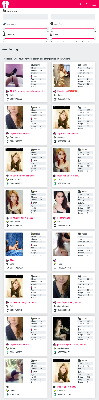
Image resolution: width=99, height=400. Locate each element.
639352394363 (64, 268)
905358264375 (16, 268)
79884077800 (16, 183)
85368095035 (64, 99)
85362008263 (16, 141)
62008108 (14, 394)
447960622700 (64, 394)
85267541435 (16, 310)
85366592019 (16, 225)
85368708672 (16, 99)
